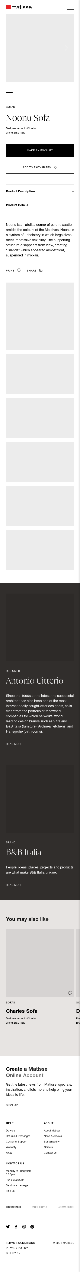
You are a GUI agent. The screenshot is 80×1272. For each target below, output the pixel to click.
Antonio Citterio (26, 128)
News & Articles (53, 1136)
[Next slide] (66, 48)
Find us (10, 1191)
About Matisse (52, 1131)
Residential (13, 1207)
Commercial (66, 1207)
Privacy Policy (17, 1248)
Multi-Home (39, 1207)
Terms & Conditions (20, 1243)
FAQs (9, 1153)
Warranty (11, 1147)
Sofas (10, 107)
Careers (48, 1147)
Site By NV (13, 1253)
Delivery (10, 1131)
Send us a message (17, 1186)
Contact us (50, 1153)
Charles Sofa (22, 1011)
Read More (14, 744)
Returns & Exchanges (18, 1136)
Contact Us (15, 1164)
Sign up (12, 1105)
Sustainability (52, 1142)
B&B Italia (19, 133)
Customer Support (16, 1142)
